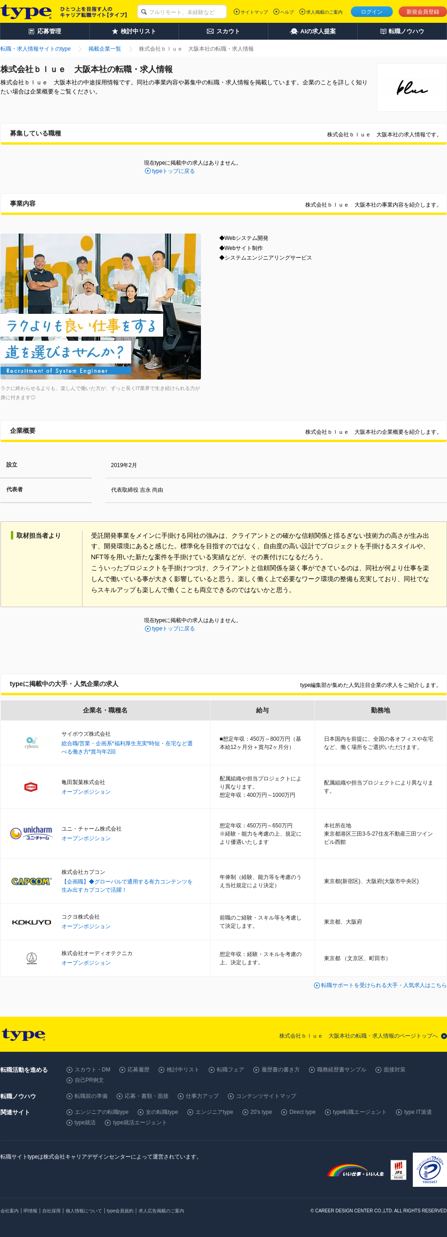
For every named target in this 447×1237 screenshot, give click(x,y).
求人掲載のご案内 (324, 12)
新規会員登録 (422, 12)
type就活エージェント (140, 1122)
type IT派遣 (418, 1112)
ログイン (372, 12)
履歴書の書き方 (281, 1069)
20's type (261, 1112)
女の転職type (162, 1112)
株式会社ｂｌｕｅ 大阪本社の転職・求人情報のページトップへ (358, 1036)
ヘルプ (287, 12)
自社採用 (51, 1210)
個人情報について (84, 1210)
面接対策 (395, 1069)
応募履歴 (138, 1069)
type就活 (85, 1122)
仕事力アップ (202, 1096)
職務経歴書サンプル (341, 1069)
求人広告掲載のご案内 (161, 1210)
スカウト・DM (93, 1069)
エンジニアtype (214, 1112)
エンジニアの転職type (102, 1112)
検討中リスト (183, 1069)
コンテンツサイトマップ (266, 1096)
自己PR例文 (89, 1080)
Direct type (302, 1112)
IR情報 (30, 1210)
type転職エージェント (360, 1112)
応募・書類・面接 (147, 1096)
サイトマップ (254, 12)
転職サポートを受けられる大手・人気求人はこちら (384, 985)
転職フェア (230, 1069)
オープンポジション (86, 792)
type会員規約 (120, 1210)
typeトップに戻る (173, 171)
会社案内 (9, 1210)
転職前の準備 (91, 1096)
